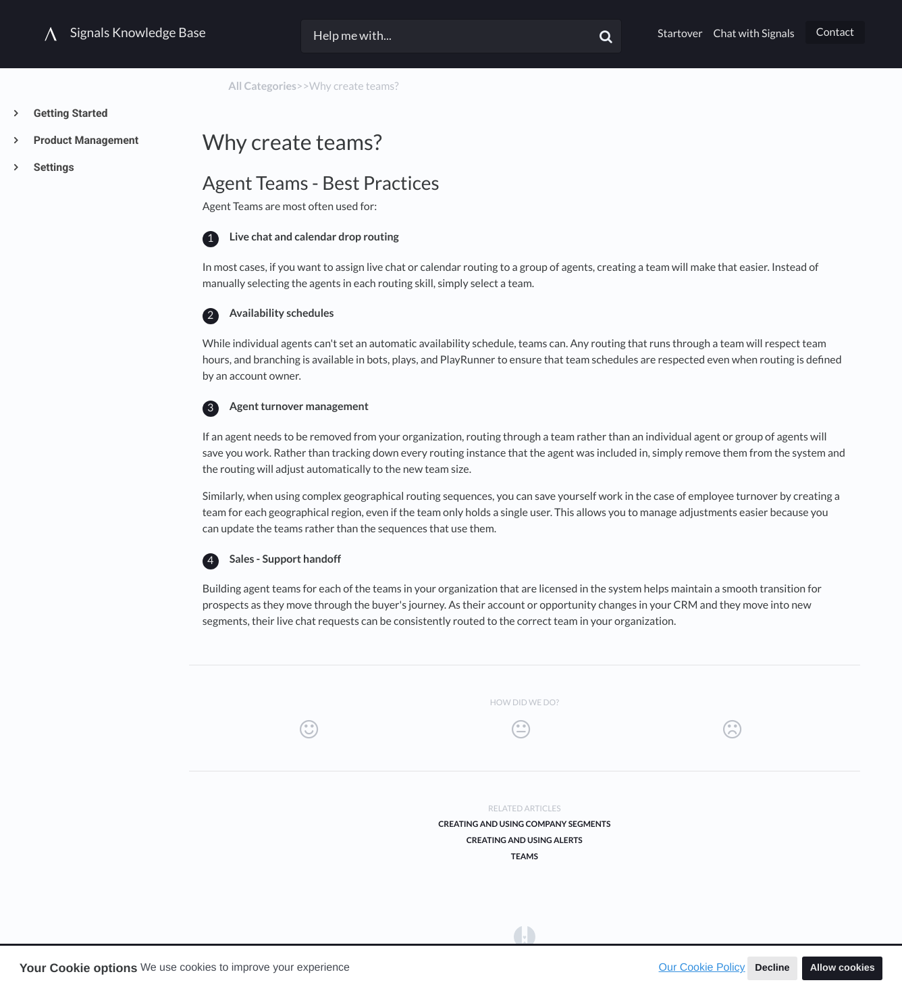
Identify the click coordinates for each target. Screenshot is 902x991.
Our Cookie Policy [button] (702, 967)
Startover (680, 33)
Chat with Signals (754, 33)
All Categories (262, 86)
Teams (524, 856)
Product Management (85, 140)
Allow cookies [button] (842, 968)
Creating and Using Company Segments (524, 824)
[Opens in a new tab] (524, 936)
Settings (53, 167)
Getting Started (70, 113)
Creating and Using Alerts (525, 840)
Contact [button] (835, 32)
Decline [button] (772, 968)
